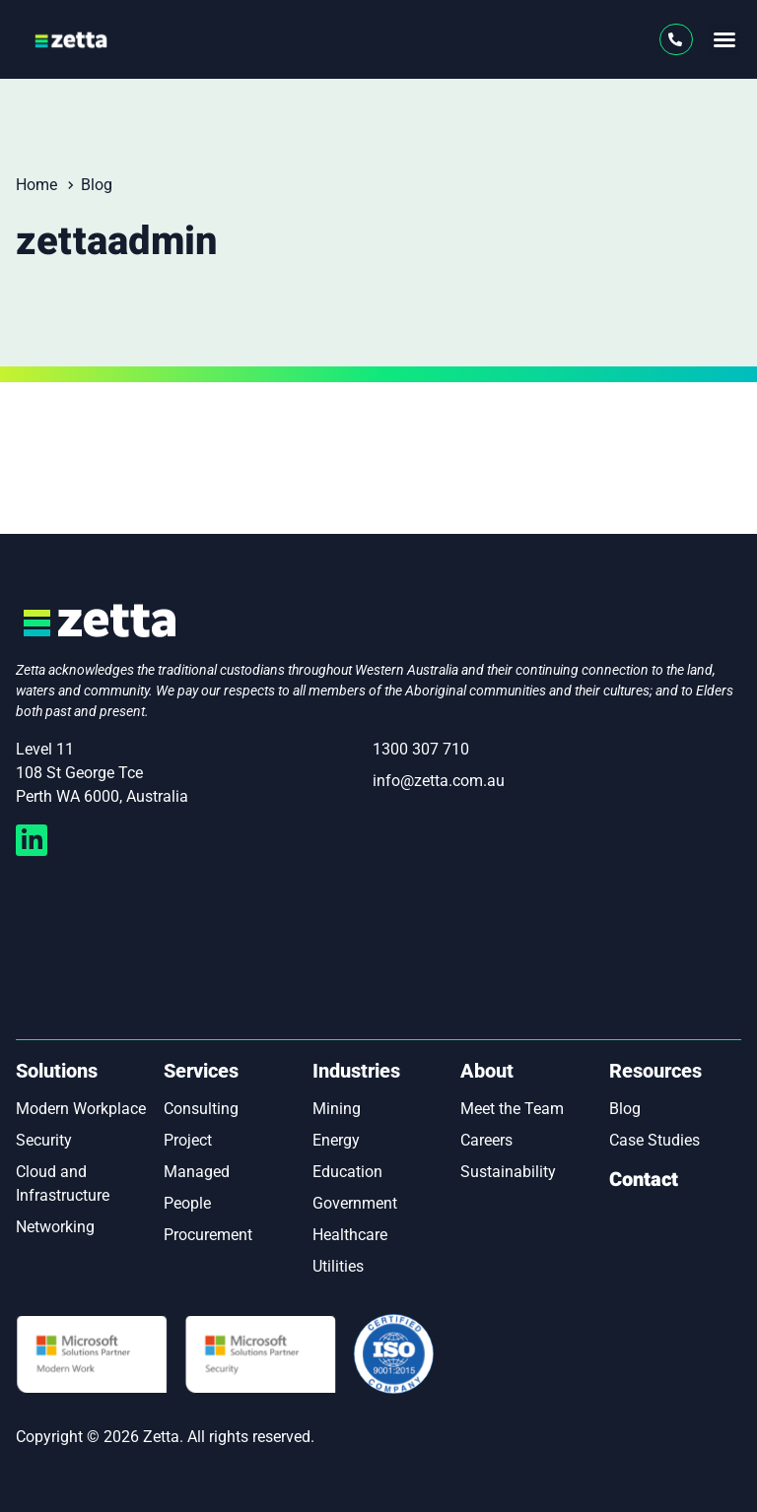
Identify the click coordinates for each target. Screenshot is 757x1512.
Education (347, 1171)
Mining (336, 1108)
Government (354, 1203)
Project (188, 1140)
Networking (55, 1226)
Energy (336, 1140)
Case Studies (654, 1140)
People (187, 1203)
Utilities (338, 1266)
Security (44, 1140)
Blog (625, 1108)
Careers (486, 1140)
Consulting (201, 1108)
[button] (724, 39)
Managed (197, 1171)
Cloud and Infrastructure (62, 1183)
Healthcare (349, 1234)
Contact (643, 1179)
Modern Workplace (81, 1108)
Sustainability (508, 1171)
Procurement (208, 1234)
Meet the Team (512, 1108)
